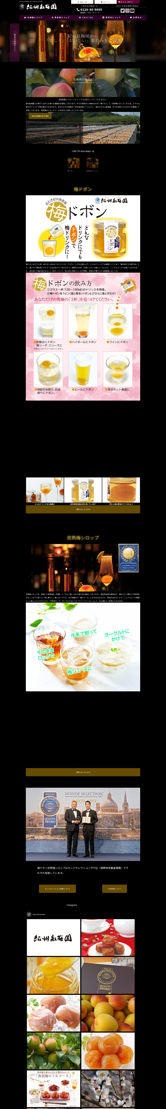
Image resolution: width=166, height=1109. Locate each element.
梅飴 (63, 1098)
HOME (10, 1086)
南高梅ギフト (120, 1098)
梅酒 (107, 1096)
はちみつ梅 (76, 1096)
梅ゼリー (115, 1096)
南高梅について (61, 17)
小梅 (68, 1096)
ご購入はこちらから (83, 509)
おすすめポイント (35, 1086)
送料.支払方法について (149, 1086)
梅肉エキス (125, 1096)
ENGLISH (86, 17)
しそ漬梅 (87, 1096)
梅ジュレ (100, 1098)
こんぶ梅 (50, 1096)
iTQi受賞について (114, 888)
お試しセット (98, 1096)
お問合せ (136, 17)
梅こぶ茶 (45, 1098)
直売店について (111, 17)
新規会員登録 (119, 1086)
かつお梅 (59, 1096)
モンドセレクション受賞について (57, 888)
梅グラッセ (81, 1098)
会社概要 (94, 1086)
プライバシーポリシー (67, 1086)
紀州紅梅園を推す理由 (40, 116)
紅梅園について (33, 17)
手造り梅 (40, 1096)
